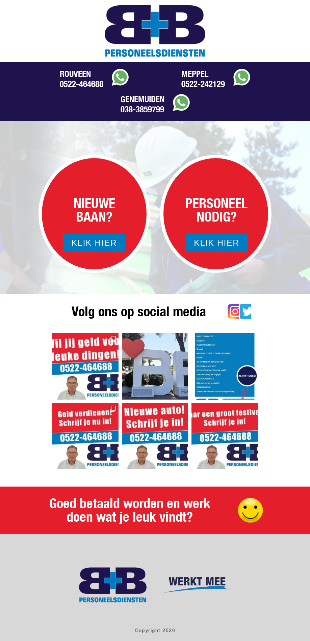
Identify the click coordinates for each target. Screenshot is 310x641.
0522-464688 (81, 84)
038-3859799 (142, 109)
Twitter (245, 311)
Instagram (233, 311)
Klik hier (94, 242)
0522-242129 (203, 84)
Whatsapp (120, 77)
